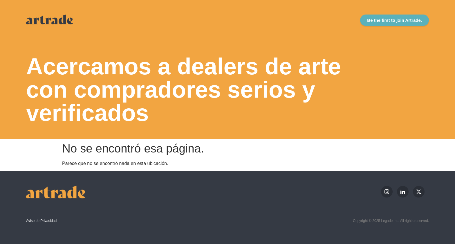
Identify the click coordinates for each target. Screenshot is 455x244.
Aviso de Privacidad (41, 221)
